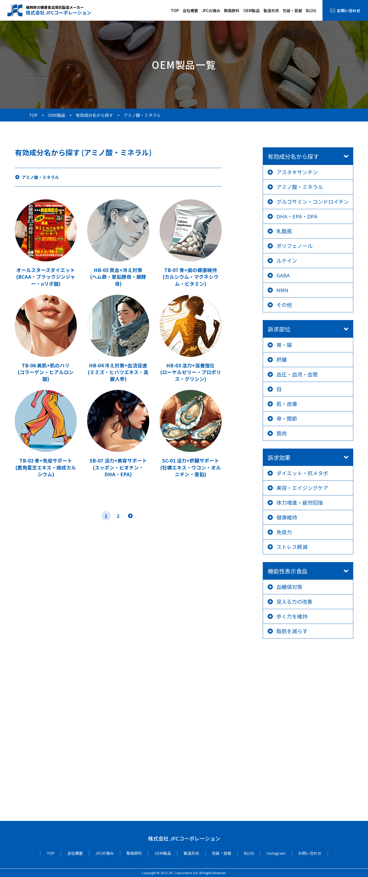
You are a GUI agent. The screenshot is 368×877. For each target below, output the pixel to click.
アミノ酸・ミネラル (299, 187)
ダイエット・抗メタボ (302, 473)
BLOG (311, 10)
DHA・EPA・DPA (296, 216)
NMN (282, 290)
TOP (175, 10)
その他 (284, 304)
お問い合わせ (348, 10)
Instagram (276, 853)
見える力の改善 (294, 601)
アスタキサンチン (297, 172)
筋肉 (281, 433)
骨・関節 (286, 418)
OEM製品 (251, 10)
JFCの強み (211, 10)
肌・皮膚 (286, 403)
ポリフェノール (294, 246)
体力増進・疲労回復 (299, 502)
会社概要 (190, 10)
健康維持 (286, 517)
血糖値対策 (289, 587)
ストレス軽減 (291, 546)
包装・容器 (292, 10)
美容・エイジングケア (302, 488)
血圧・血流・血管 (297, 374)
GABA (283, 275)
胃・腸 (284, 345)
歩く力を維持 (291, 616)
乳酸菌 (284, 231)
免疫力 (284, 532)
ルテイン (286, 260)
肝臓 (281, 359)
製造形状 (271, 10)
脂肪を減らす (291, 631)
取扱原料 (231, 10)
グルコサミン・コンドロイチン (312, 201)
